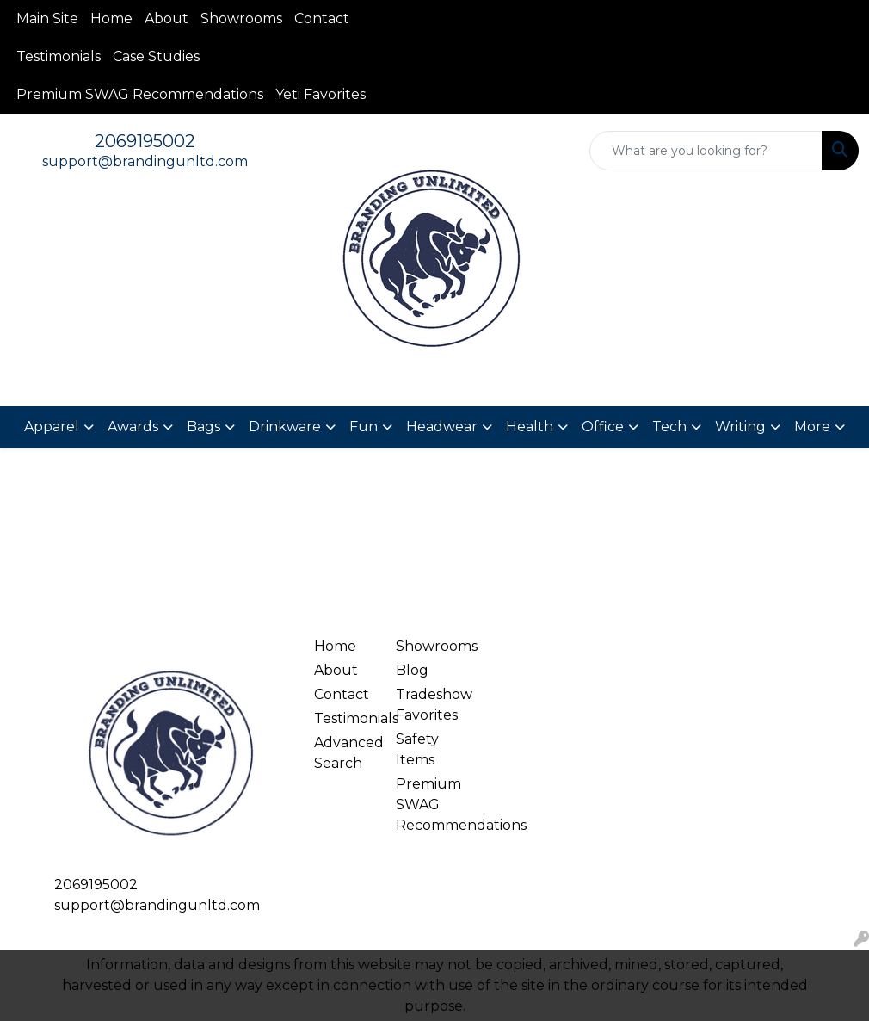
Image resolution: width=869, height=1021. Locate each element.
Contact (321, 18)
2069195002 (145, 141)
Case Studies (156, 56)
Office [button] (603, 426)
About (166, 18)
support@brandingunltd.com (145, 161)
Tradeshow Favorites (426, 704)
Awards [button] (133, 426)
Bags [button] (203, 426)
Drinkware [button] (285, 426)
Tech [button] (669, 426)
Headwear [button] (442, 426)
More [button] (812, 426)
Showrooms (241, 18)
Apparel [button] (51, 426)
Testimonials (58, 56)
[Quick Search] (706, 150)
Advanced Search (344, 752)
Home (111, 18)
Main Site (47, 18)
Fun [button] (363, 426)
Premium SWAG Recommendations (139, 94)
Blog (412, 670)
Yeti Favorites (320, 94)
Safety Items (417, 749)
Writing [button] (740, 426)
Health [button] (529, 426)
